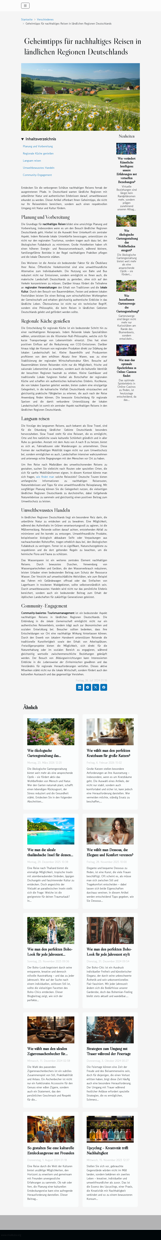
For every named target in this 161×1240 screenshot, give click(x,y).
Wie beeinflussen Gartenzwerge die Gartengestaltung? (127, 303)
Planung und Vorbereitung (38, 146)
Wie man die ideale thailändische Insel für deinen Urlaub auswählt (49, 854)
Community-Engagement (37, 175)
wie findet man (45, 477)
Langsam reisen (32, 161)
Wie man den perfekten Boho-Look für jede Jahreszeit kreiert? (50, 954)
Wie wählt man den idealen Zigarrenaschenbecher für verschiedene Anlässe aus (47, 1053)
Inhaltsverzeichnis (40, 139)
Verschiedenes (45, 19)
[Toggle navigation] (25, 6)
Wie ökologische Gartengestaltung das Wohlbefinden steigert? (127, 240)
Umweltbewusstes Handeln (38, 168)
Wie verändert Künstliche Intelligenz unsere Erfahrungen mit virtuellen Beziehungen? (126, 170)
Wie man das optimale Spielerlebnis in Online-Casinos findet (126, 368)
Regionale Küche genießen (38, 153)
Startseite (27, 19)
